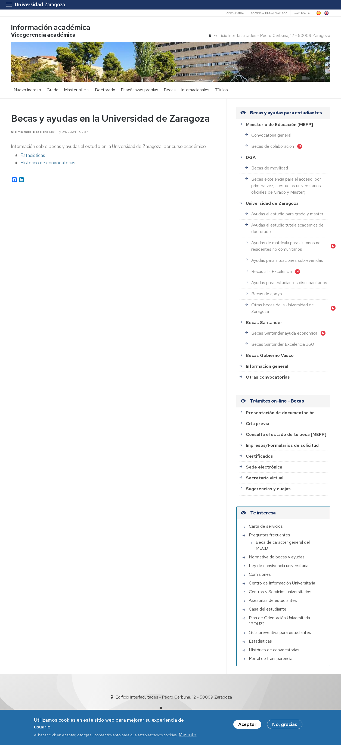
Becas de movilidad (269, 168)
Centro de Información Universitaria (282, 583)
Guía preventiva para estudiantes (280, 632)
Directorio (234, 13)
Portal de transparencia (270, 658)
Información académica (50, 27)
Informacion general (267, 366)
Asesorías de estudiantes (273, 600)
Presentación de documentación (280, 413)
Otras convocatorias (268, 377)
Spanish (318, 13)
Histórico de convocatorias (47, 163)
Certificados (259, 456)
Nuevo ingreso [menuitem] (27, 90)
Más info (187, 735)
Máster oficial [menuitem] (76, 90)
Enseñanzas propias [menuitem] (139, 90)
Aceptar (247, 725)
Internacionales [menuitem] (195, 90)
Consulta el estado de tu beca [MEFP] (286, 434)
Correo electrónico (269, 13)
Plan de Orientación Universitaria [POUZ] (279, 621)
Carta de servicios (266, 526)
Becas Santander (264, 322)
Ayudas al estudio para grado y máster (287, 214)
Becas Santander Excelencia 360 (282, 344)
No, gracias (284, 725)
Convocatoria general (271, 135)
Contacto (302, 13)
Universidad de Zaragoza (272, 203)
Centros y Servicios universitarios (280, 592)
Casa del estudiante (267, 609)
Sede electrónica (264, 467)
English (326, 13)
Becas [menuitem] (170, 90)
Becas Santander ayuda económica (284, 333)
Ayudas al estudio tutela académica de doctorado (287, 228)
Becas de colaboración (272, 146)
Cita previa (257, 423)
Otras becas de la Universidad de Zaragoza (282, 308)
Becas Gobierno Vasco (270, 355)
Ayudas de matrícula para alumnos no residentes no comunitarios (286, 246)
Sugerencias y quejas (268, 489)
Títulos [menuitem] (221, 90)
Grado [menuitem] (52, 90)
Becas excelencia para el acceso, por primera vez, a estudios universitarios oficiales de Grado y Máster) (286, 185)
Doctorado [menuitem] (105, 90)
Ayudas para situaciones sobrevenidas (287, 260)
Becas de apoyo (266, 294)
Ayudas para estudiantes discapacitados (289, 282)
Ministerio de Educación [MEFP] (279, 124)
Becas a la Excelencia (271, 271)
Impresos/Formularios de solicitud (282, 445)
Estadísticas (32, 155)
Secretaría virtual (264, 478)
